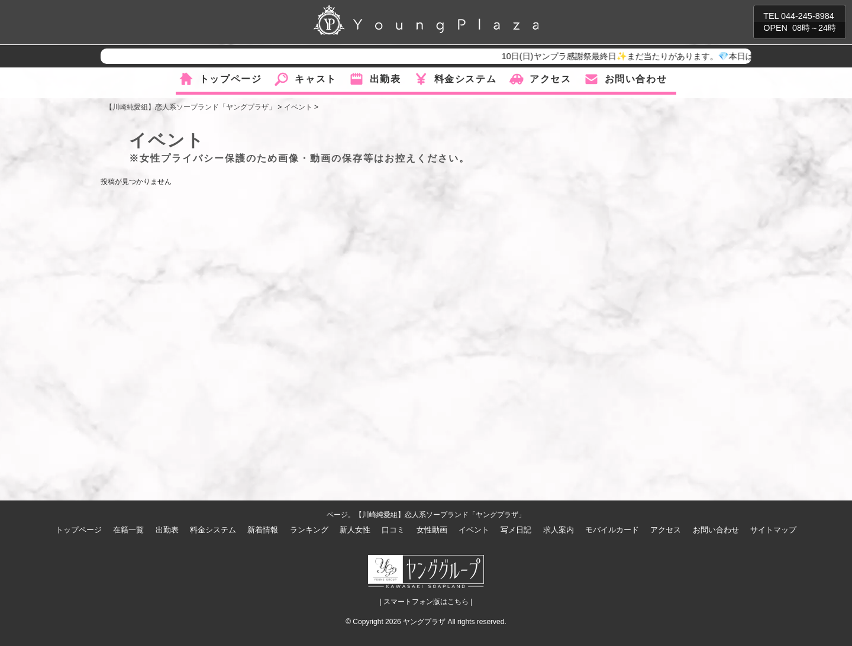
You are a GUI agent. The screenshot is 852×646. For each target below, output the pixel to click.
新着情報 (262, 529)
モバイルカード (612, 529)
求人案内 (558, 529)
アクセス (550, 79)
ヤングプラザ (424, 622)
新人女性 (355, 529)
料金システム (465, 79)
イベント (474, 529)
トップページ (230, 79)
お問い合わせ (636, 79)
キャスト (315, 79)
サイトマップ (773, 529)
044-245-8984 (807, 16)
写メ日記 (516, 529)
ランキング (309, 529)
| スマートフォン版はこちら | (426, 601)
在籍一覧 (128, 529)
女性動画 (432, 529)
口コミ (393, 529)
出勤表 (385, 79)
